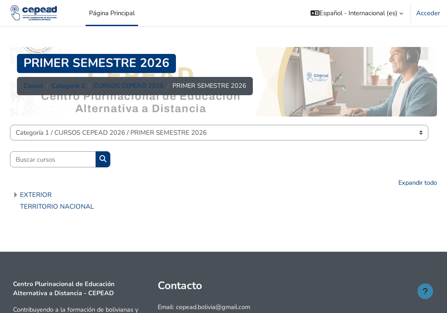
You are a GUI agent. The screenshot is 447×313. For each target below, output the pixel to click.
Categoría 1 (68, 86)
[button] (357, 13)
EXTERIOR (36, 194)
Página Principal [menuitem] (112, 13)
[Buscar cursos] (53, 159)
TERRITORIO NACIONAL (57, 206)
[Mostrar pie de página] (425, 291)
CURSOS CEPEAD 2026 (129, 86)
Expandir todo (417, 183)
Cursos (33, 86)
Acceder (428, 13)
